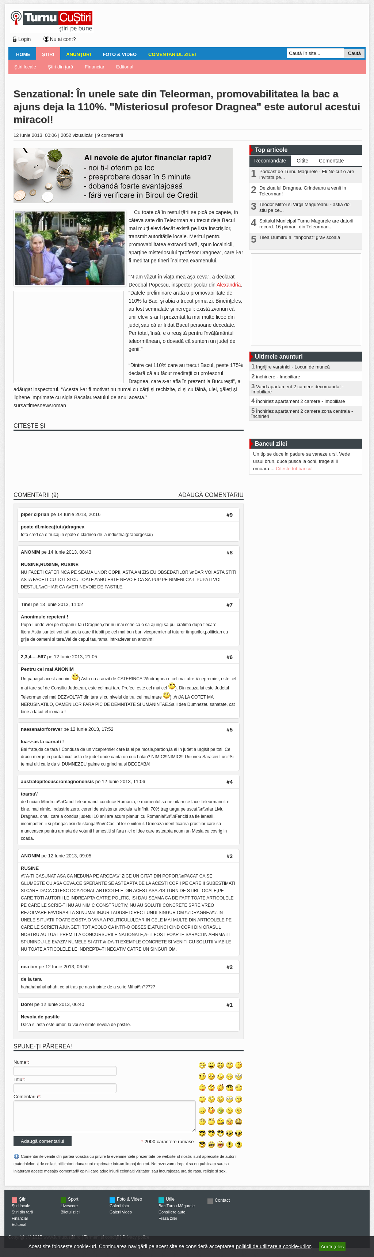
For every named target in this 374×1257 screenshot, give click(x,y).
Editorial (124, 67)
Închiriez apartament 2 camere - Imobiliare (300, 401)
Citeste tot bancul (294, 468)
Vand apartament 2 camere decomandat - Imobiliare (297, 389)
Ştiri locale (25, 67)
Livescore (69, 1211)
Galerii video (121, 1217)
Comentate (331, 161)
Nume (20, 1062)
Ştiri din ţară (60, 67)
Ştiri (48, 54)
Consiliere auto (172, 1217)
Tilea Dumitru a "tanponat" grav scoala (299, 237)
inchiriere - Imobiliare (278, 376)
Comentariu (26, 1096)
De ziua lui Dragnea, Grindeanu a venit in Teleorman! (302, 191)
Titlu (18, 1079)
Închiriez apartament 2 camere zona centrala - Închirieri (302, 413)
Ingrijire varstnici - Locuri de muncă (293, 367)
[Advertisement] (227, 27)
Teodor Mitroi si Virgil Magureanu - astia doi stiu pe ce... (305, 207)
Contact (222, 1205)
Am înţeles (332, 1246)
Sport (73, 1204)
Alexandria (229, 285)
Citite (302, 161)
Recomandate (270, 161)
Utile (170, 1204)
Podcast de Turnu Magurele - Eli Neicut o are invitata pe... (306, 174)
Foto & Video (120, 54)
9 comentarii (110, 135)
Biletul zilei (70, 1217)
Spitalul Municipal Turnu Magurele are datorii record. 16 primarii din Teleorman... (306, 223)
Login (24, 39)
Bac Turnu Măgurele (177, 1211)
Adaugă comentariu (211, 495)
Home (23, 54)
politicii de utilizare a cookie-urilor (273, 1246)
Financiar (94, 67)
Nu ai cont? (63, 39)
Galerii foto (119, 1211)
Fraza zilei (168, 1224)
